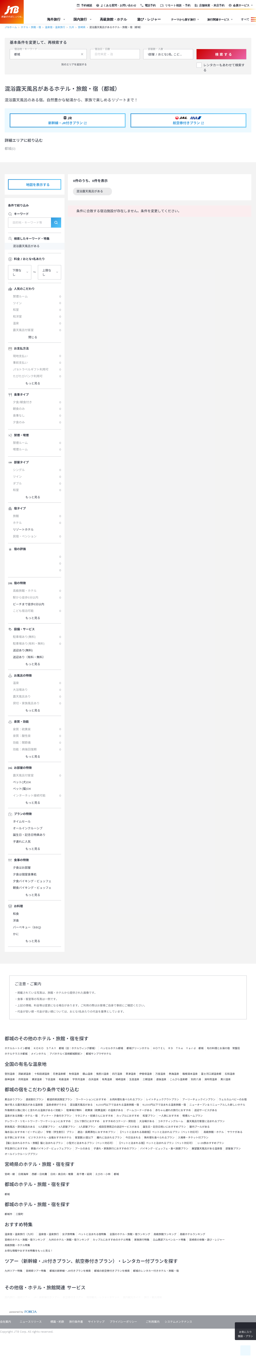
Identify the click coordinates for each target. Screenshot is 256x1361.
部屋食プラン (233, 1148)
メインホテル (38, 1053)
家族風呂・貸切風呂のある (20, 1126)
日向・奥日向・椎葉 (61, 1174)
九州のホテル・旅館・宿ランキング (69, 1239)
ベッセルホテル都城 (111, 1048)
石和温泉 (230, 1073)
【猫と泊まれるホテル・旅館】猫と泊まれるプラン (34, 1143)
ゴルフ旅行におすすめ (86, 1121)
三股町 (19, 1214)
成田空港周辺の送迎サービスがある (119, 1126)
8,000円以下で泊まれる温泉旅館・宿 (117, 1104)
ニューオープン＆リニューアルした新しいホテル (217, 1104)
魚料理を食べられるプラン (159, 1137)
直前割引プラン (35, 1099)
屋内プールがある (199, 1126)
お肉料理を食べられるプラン (126, 1099)
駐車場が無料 (74, 1110)
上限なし (46, 272)
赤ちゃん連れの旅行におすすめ (173, 1110)
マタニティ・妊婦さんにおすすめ (94, 1115)
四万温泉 (117, 1073)
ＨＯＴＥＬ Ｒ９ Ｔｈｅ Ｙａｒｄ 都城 (178, 1048)
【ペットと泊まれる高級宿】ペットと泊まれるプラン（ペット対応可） (159, 1132)
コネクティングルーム (170, 1121)
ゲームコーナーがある (139, 1110)
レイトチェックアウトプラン (162, 1099)
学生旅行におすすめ (16, 1148)
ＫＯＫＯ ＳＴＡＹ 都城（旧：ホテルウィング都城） (65, 1048)
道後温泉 (161, 1079)
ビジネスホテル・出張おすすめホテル (50, 1137)
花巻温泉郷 (59, 1073)
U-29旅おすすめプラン (211, 1143)
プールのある (82, 1148)
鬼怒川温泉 (102, 1073)
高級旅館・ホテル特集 (17, 1245)
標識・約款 (57, 1321)
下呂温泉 (50, 1079)
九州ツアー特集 (13, 1270)
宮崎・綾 (10, 1174)
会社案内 (5, 1321)
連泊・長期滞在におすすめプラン (96, 1132)
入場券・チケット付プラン (193, 1137)
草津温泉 (131, 1073)
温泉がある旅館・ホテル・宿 (21, 1115)
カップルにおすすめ (127, 1115)
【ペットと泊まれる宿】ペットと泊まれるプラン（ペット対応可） (156, 1143)
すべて (245, 19)
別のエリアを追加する (72, 64)
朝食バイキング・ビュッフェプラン (51, 1148)
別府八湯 (196, 1079)
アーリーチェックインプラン (198, 1099)
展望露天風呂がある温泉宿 (207, 1148)
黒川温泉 (225, 1079)
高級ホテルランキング (192, 1234)
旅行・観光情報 (153, 1297)
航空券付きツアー (73, 1297)
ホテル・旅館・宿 (31, 27)
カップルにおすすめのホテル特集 (112, 1239)
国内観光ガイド (132, 1297)
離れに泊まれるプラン (109, 1137)
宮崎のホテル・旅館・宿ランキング (25, 1239)
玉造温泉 (134, 1079)
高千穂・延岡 (84, 1174)
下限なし (16, 272)
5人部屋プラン (47, 1126)
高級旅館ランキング (165, 1234)
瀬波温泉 (37, 1079)
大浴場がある (146, 1121)
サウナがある (234, 1132)
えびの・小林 (102, 1174)
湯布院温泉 (210, 1079)
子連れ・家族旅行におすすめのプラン (115, 1148)
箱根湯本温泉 (190, 1073)
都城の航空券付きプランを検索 (112, 1270)
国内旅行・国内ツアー (17, 1297)
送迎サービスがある (205, 1110)
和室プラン (149, 1115)
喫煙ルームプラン (192, 1115)
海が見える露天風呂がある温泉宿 (24, 1104)
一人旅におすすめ (169, 1115)
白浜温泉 (93, 1079)
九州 (71, 27)
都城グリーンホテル (138, 1048)
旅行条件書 (76, 1321)
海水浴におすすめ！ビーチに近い (24, 1132)
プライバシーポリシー (123, 1321)
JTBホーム (11, 27)
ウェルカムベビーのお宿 (233, 1099)
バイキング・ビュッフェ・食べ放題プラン (164, 1148)
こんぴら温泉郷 (178, 1079)
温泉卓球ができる (56, 1104)
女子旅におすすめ (15, 1137)
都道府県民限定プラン (59, 1099)
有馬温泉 (107, 1079)
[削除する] (82, 54)
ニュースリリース (31, 1321)
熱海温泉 (174, 1073)
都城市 (8, 1214)
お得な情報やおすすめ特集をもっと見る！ (29, 1250)
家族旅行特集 (141, 1239)
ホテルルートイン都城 (17, 1048)
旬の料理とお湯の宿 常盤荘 (223, 1048)
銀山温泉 (88, 1073)
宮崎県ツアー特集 (36, 1270)
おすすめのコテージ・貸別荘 (119, 1121)
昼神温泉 (10, 1079)
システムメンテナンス (178, 1321)
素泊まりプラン (13, 1099)
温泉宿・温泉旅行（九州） (20, 1234)
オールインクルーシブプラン (21, 1154)
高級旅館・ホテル (113, 19)
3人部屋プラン (87, 1126)
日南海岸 (23, 1174)
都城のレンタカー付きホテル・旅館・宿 (156, 1270)
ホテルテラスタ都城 (16, 1053)
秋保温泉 (74, 1073)
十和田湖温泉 (42, 1073)
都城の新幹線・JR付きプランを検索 (70, 1270)
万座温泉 (160, 1073)
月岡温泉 (23, 1079)
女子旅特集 (68, 1234)
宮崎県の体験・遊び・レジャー (207, 1239)
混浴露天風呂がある (92, 192)
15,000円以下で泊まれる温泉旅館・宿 (164, 1104)
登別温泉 (10, 1073)
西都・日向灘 (39, 1174)
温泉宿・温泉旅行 (55, 27)
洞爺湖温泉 (24, 1073)
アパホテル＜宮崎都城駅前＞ (66, 1053)
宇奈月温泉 (78, 1079)
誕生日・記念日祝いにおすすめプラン (164, 1126)
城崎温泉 (121, 1079)
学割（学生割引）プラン (60, 1132)
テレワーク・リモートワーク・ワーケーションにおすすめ (38, 1121)
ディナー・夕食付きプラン (56, 1115)
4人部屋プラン (67, 1126)
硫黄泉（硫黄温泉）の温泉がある (104, 1110)
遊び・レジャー (149, 19)
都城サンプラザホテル (98, 1053)
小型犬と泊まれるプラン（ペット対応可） (90, 1143)
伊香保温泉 (145, 1073)
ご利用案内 (153, 1321)
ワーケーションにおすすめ (91, 1099)
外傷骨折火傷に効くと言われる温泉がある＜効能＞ (34, 1110)
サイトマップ (96, 1321)
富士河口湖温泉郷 (211, 1073)
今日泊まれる (133, 1137)
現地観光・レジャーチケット (103, 1297)
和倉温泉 (64, 1079)
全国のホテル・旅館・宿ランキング (130, 1234)
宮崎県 (81, 27)
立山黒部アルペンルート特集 (169, 1239)
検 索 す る (221, 54)
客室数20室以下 (84, 1137)
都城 (7, 1194)
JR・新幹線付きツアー (46, 1297)
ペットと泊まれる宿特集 (92, 1234)
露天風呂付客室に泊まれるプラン (206, 1121)
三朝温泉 (148, 1079)
